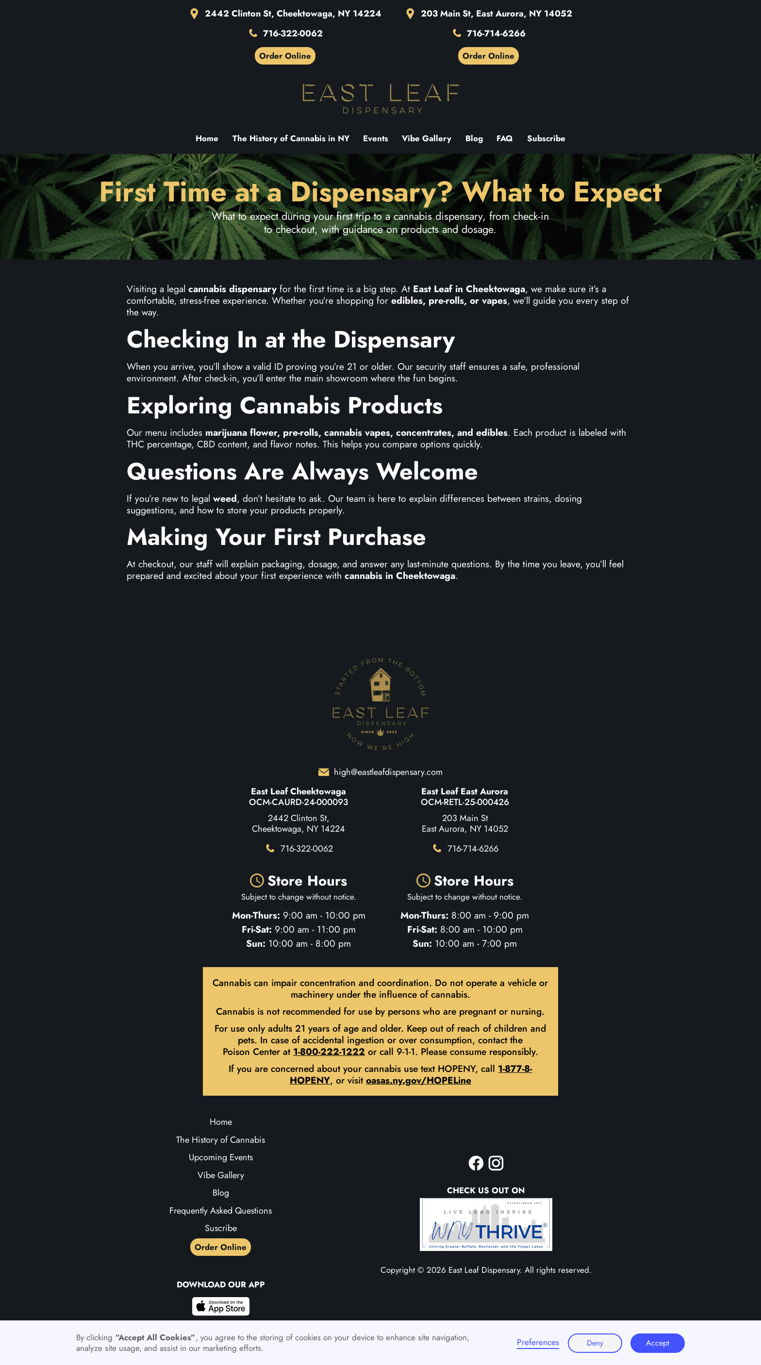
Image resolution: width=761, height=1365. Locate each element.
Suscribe (221, 1228)
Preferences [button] (538, 1343)
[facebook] (476, 1163)
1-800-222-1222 (329, 1051)
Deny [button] (595, 1343)
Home (221, 1122)
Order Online (221, 1247)
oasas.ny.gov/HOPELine (418, 1080)
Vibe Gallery (221, 1175)
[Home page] (381, 98)
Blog (221, 1192)
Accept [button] (657, 1343)
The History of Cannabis (220, 1140)
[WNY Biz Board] (486, 1224)
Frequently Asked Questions (220, 1210)
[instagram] (496, 1163)
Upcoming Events (221, 1157)
